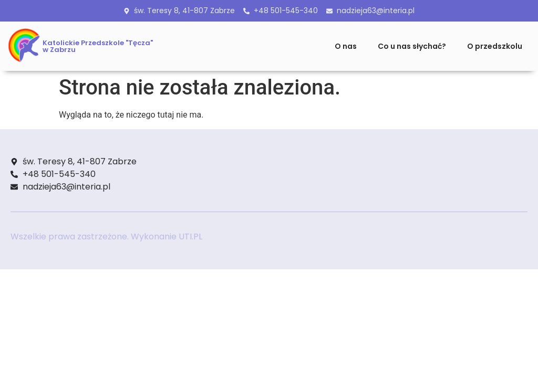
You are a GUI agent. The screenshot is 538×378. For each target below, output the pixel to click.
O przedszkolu (494, 46)
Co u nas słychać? (412, 46)
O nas (346, 46)
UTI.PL (190, 236)
